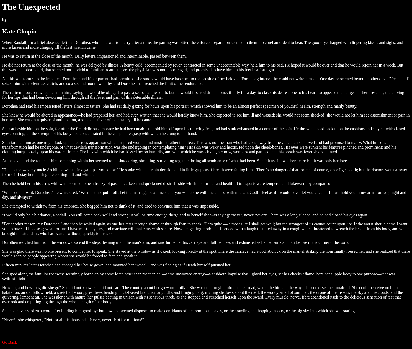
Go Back (9, 342)
